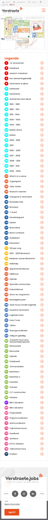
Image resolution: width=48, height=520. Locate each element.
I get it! (11, 512)
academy (19, 2)
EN (14, 5)
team (6, 2)
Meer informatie (12, 504)
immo (32, 2)
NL (11, 5)
